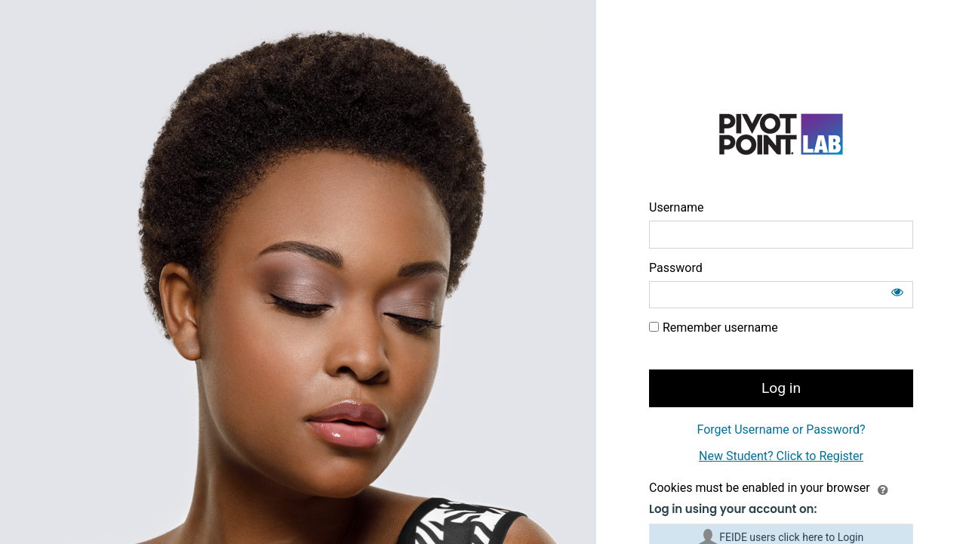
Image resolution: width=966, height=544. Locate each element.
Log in (781, 388)
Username (676, 207)
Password (676, 268)
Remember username (720, 327)
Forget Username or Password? (781, 429)
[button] (883, 488)
